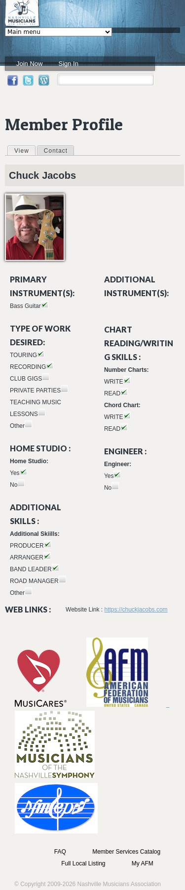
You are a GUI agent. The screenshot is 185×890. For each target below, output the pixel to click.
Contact (56, 150)
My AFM (142, 863)
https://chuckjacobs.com (136, 609)
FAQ (60, 851)
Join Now (29, 63)
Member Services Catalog (126, 851)
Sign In (68, 63)
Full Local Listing (83, 863)
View (24, 150)
